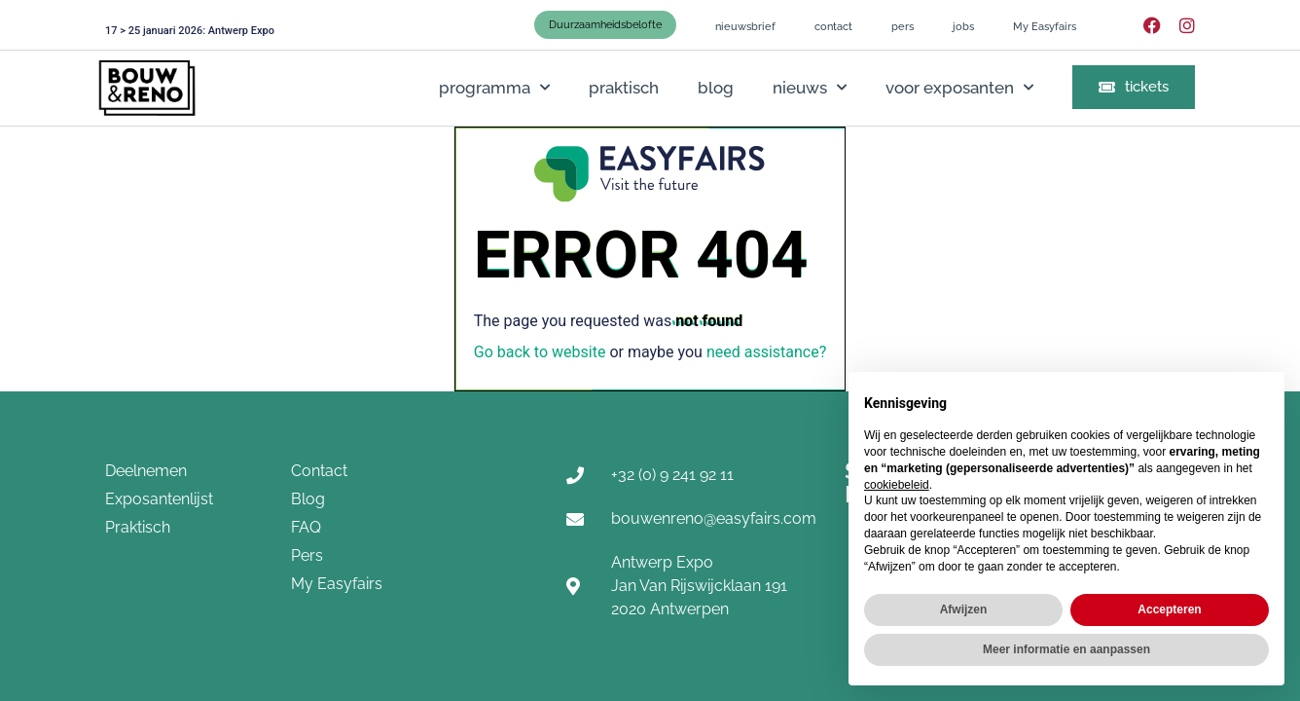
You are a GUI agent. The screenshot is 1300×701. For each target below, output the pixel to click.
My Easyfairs (1044, 26)
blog (716, 87)
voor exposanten (959, 87)
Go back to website (540, 352)
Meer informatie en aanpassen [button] (1066, 649)
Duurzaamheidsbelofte (605, 24)
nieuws (810, 87)
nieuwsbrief (745, 26)
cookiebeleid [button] (896, 485)
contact (833, 26)
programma (494, 87)
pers (902, 26)
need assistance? (766, 352)
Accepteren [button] (1169, 609)
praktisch (624, 87)
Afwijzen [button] (964, 609)
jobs (963, 26)
